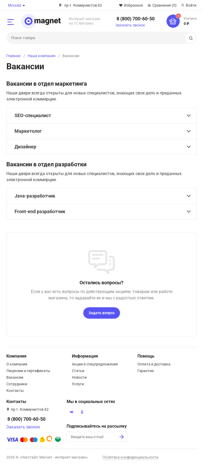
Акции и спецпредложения (95, 364)
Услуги (78, 384)
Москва (14, 5)
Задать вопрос (102, 313)
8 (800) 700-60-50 (136, 18)
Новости (79, 377)
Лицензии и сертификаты (28, 371)
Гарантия (145, 371)
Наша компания (41, 56)
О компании (16, 364)
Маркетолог (28, 131)
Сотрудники (16, 384)
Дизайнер (25, 146)
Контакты (15, 390)
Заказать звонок (130, 25)
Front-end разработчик (40, 211)
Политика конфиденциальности (130, 457)
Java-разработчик (35, 196)
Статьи (78, 371)
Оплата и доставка (153, 364)
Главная (13, 56)
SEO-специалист (33, 115)
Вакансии (14, 377)
